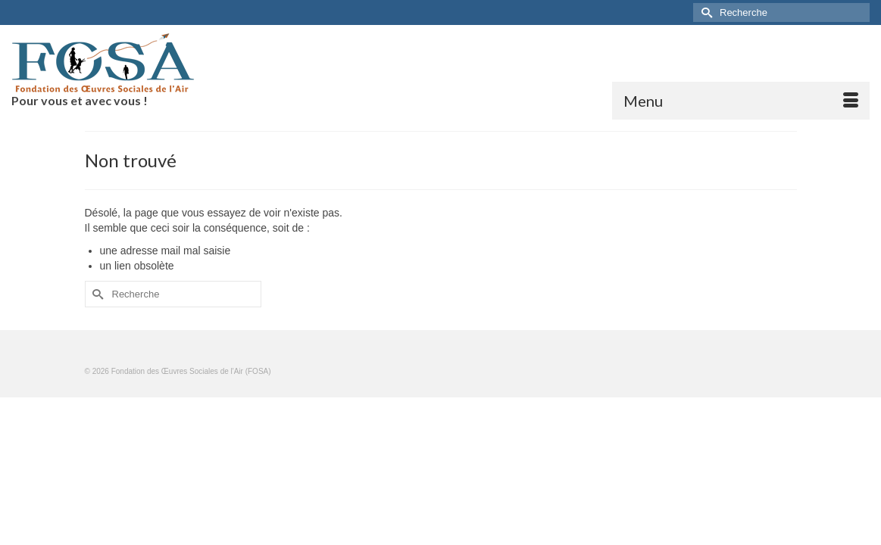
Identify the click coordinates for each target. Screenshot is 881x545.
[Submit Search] (704, 12)
